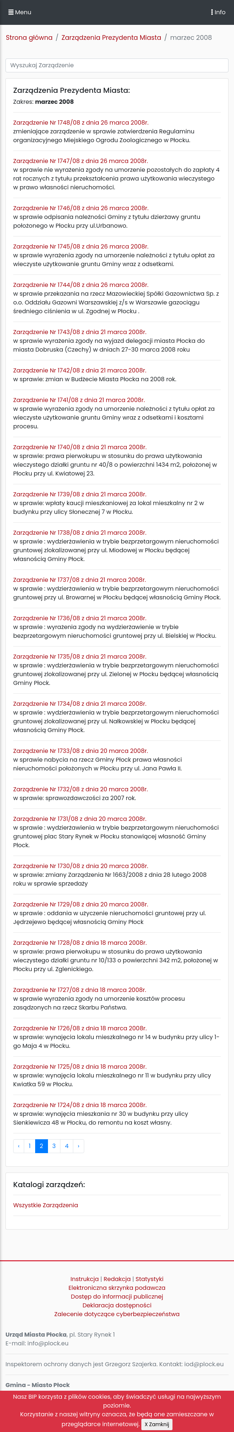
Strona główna (29, 37)
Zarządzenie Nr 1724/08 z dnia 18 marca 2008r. (79, 1105)
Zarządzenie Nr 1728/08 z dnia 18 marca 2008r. (80, 943)
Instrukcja (85, 1279)
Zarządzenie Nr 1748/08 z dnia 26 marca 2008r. (81, 122)
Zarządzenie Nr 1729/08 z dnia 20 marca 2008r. (80, 904)
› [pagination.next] (78, 1146)
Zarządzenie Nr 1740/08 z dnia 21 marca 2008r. (79, 447)
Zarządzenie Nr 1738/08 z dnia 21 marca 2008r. (79, 533)
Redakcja (117, 1279)
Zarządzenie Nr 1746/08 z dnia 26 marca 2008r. (81, 208)
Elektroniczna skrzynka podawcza (117, 1288)
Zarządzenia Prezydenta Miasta (111, 37)
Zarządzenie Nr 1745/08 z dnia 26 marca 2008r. (80, 246)
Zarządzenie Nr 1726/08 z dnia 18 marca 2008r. (80, 1028)
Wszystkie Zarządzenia (45, 1205)
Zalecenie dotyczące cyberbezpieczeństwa (116, 1314)
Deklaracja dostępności (116, 1305)
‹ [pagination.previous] (18, 1146)
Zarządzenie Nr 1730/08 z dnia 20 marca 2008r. (80, 866)
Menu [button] (19, 12)
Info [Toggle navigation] (218, 12)
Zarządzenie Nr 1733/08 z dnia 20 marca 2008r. (80, 751)
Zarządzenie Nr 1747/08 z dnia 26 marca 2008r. (80, 161)
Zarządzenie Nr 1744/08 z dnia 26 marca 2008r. (80, 285)
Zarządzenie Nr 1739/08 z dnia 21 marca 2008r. (79, 494)
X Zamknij (157, 1424)
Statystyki (149, 1279)
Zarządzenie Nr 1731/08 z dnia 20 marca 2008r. (79, 819)
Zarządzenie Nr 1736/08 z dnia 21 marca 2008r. (79, 618)
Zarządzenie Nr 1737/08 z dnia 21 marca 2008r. (79, 580)
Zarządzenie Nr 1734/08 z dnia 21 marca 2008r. (79, 704)
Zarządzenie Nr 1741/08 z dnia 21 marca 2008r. (79, 400)
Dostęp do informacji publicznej (117, 1296)
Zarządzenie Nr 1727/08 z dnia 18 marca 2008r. (79, 990)
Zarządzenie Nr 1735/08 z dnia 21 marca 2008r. (79, 656)
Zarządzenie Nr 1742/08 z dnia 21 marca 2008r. (79, 370)
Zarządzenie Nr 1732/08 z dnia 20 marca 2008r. (80, 789)
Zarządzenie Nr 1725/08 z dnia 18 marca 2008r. (79, 1066)
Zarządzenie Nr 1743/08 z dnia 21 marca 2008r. (79, 332)
